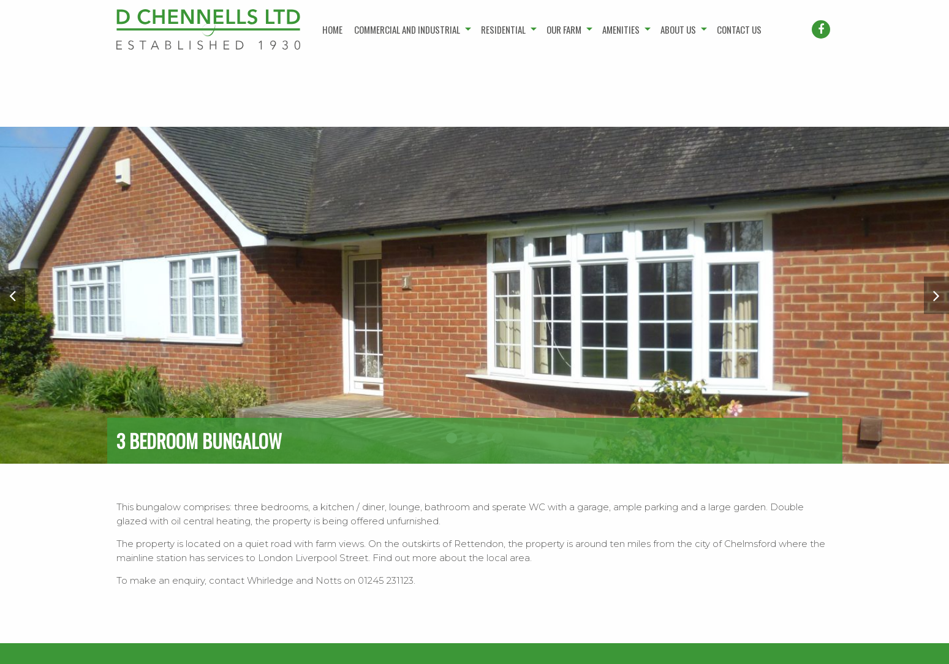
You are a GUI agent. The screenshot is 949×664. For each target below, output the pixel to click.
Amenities (621, 29)
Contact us (739, 29)
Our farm (563, 29)
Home (332, 29)
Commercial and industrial (407, 29)
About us (678, 29)
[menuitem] (332, 30)
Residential (503, 29)
